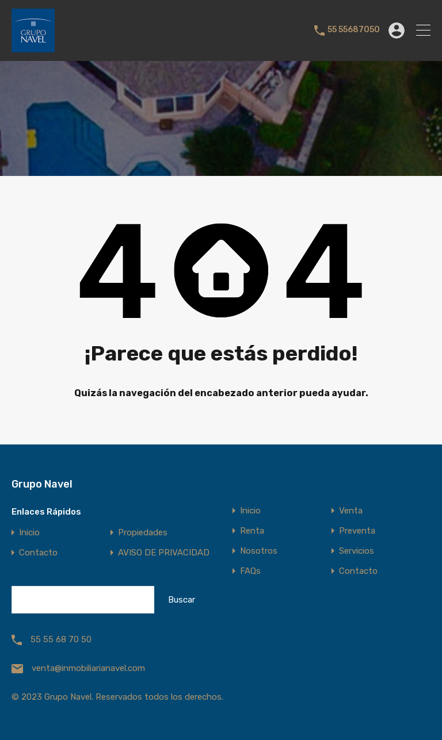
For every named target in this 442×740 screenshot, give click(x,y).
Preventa (357, 531)
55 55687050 (353, 29)
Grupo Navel (42, 484)
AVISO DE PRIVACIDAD (163, 553)
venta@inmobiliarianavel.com (88, 668)
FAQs (250, 571)
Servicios (356, 551)
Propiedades (142, 532)
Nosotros (258, 551)
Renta (252, 531)
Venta (351, 511)
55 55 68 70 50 (61, 639)
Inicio (29, 532)
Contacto (38, 553)
